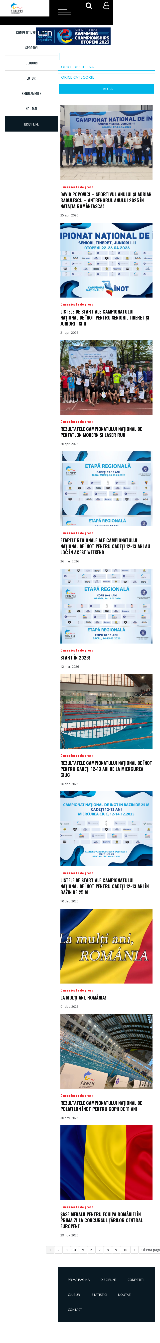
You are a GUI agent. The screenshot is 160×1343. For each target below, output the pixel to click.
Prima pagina (79, 1279)
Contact (75, 1309)
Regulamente (31, 93)
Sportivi (31, 47)
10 (125, 1249)
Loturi (31, 78)
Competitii (136, 1279)
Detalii (106, 161)
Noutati (31, 108)
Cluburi (31, 62)
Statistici (99, 1294)
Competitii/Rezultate (31, 32)
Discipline (109, 1279)
